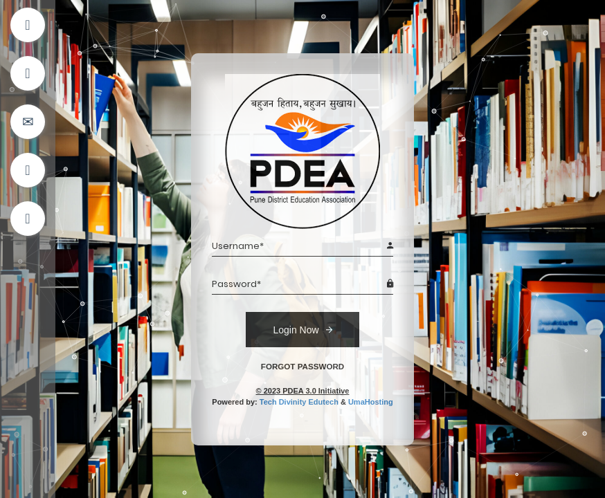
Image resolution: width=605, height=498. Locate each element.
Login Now (302, 329)
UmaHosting (370, 402)
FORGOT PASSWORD (302, 366)
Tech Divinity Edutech (299, 402)
